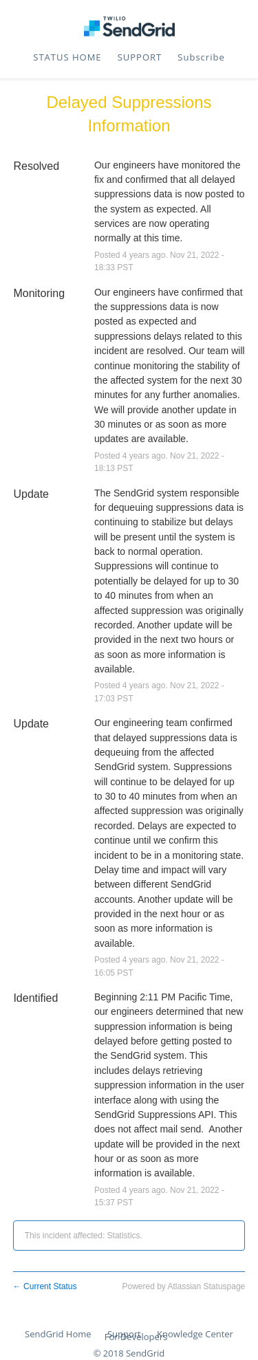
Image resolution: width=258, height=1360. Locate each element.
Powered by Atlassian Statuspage (183, 1286)
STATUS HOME (67, 57)
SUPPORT (140, 57)
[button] (201, 57)
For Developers (136, 1336)
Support (124, 1333)
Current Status (45, 1286)
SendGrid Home (58, 1333)
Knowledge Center (195, 1333)
